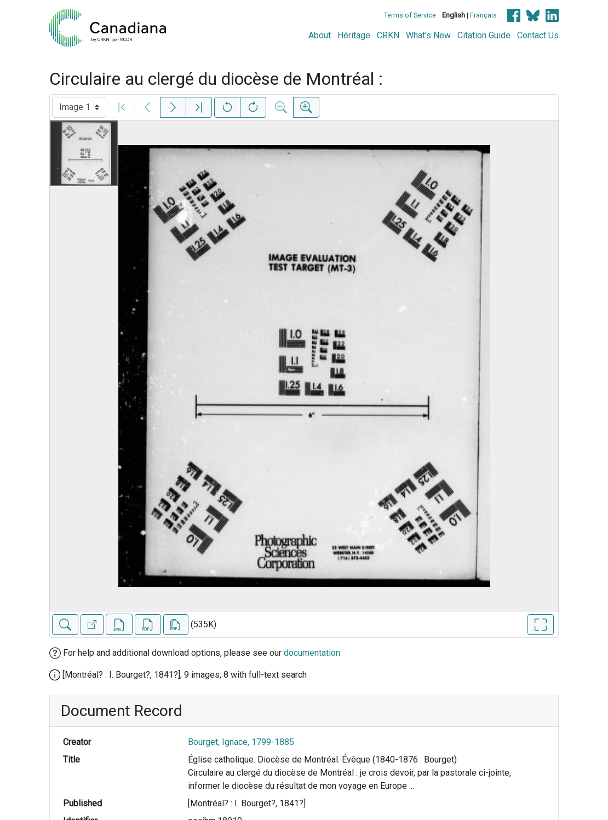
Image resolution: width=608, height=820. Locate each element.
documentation (312, 653)
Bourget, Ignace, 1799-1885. (242, 742)
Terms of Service (410, 15)
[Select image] (79, 107)
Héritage (353, 35)
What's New (428, 35)
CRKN (388, 35)
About (319, 35)
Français (483, 15)
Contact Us (538, 35)
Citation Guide (484, 35)
